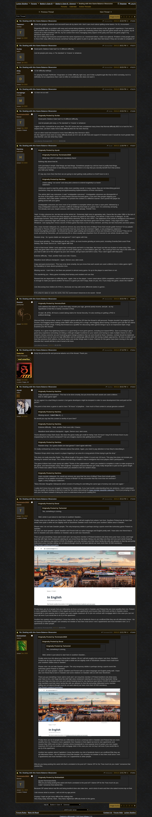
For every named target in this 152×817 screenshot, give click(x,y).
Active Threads (85, 7)
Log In (132, 4)
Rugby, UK (25, 382)
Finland (24, 130)
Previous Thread (46, 12)
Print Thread (20, 16)
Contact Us (107, 813)
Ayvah (109, 145)
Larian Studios (22, 4)
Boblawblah (108, 773)
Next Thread (106, 12)
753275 (133, 67)
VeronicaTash (107, 21)
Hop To (46, 804)
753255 (133, 21)
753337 (133, 145)
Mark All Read (33, 813)
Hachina (109, 387)
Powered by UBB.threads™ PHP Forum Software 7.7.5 (76, 816)
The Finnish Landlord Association (46, 545)
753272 (133, 45)
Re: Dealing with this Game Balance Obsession (38, 21)
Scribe (110, 111)
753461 (133, 773)
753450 (133, 632)
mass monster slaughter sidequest (101, 490)
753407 (133, 299)
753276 (133, 89)
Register (122, 4)
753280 (133, 111)
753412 (133, 350)
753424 (133, 387)
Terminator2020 (106, 632)
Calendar (73, 7)
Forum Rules (21, 813)
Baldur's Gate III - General (66, 4)
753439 (133, 499)
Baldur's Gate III (46, 4)
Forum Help (118, 813)
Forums (34, 4)
